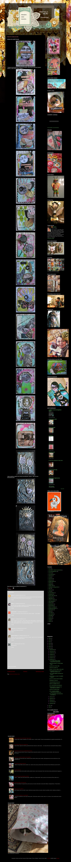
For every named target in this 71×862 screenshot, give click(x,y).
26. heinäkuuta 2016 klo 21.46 (19, 595)
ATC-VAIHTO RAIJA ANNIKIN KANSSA (21, 776)
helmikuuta (52, 651)
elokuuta (51, 696)
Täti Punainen (51, 486)
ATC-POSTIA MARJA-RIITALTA (20, 763)
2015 (50, 646)
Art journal (50, 578)
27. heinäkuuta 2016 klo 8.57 (22, 611)
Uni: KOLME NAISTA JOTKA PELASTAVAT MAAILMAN (54, 661)
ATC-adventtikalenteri (52, 571)
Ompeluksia (50, 594)
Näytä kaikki (62, 488)
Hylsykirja (50, 584)
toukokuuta (52, 656)
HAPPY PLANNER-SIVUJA (54, 683)
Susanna (54, 226)
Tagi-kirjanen (50, 598)
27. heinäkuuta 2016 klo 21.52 (20, 618)
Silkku (12, 603)
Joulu (49, 588)
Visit (53, 127)
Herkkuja (50, 582)
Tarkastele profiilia (50, 238)
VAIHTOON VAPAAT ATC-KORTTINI (21, 744)
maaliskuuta (52, 652)
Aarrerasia (50, 575)
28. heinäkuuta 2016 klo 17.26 (23, 635)
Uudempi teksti (11, 671)
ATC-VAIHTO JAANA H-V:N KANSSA (21, 795)
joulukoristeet (50, 605)
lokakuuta (51, 700)
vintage (49, 619)
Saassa (12, 618)
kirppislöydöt (50, 609)
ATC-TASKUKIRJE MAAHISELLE (55, 685)
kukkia (49, 611)
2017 (50, 705)
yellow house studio (53, 419)
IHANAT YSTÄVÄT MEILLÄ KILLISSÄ (56, 669)
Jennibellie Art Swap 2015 (53, 587)
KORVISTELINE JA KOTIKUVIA (20, 782)
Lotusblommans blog (53, 469)
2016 (50, 648)
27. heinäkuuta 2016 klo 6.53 (19, 603)
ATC (12, 589)
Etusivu (25, 671)
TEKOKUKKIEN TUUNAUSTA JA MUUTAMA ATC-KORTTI (55, 687)
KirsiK (12, 595)
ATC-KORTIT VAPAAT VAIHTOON (54, 570)
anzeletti (48, 858)
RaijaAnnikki (13, 611)
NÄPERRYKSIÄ (52, 452)
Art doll (49, 577)
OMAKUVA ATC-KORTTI (18, 788)
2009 (50, 638)
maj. (12, 643)
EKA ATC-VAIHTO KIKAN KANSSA (56, 678)
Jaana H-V (13, 628)
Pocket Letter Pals (51, 595)
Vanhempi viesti (40, 671)
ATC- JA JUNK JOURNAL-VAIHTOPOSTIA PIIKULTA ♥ (55, 692)
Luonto (49, 591)
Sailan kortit (51, 443)
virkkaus (50, 621)
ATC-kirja (50, 572)
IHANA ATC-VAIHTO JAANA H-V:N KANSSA (22, 757)
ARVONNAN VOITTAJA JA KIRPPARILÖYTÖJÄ (23, 750)
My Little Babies (51, 592)
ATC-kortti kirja (51, 574)
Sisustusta (50, 597)
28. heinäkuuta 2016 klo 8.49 (21, 628)
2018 (50, 707)
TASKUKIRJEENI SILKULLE (54, 682)
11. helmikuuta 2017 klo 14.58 (18, 643)
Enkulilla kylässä (51, 581)
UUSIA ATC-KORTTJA (53, 667)
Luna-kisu (50, 589)
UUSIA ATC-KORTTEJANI (54, 689)
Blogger (57, 858)
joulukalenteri (50, 604)
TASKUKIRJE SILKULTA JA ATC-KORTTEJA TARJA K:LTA (55, 671)
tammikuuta (52, 649)
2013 (50, 643)
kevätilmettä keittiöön (52, 608)
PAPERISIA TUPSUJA (53, 680)
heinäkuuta (52, 659)
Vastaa (12, 599)
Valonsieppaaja (51, 601)
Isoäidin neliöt (51, 585)
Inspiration (51, 435)
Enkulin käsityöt (52, 427)
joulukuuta (52, 703)
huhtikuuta (52, 654)
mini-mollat (50, 612)
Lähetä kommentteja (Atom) (14, 674)
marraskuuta (52, 701)
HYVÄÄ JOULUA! (17, 769)
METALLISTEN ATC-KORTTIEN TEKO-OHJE (22, 738)
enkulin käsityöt (14, 635)
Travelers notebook (52, 599)
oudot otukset (50, 614)
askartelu (50, 602)
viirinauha (50, 618)
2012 (50, 641)
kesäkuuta (52, 657)
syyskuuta (52, 698)
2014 (50, 644)
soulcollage (50, 615)
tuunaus (49, 616)
